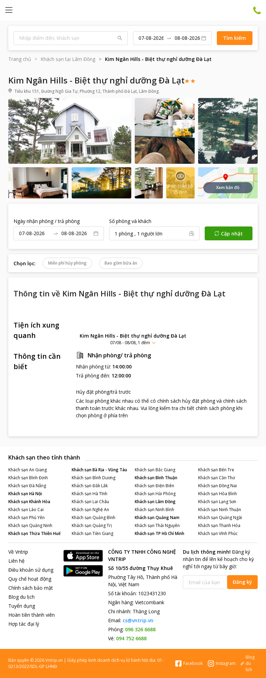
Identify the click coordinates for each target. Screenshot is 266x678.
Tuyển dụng (21, 606)
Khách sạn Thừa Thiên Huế (34, 533)
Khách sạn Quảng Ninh (30, 525)
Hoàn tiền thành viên (31, 615)
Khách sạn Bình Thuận (156, 478)
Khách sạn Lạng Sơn (217, 502)
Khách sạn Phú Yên (26, 517)
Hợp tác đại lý (23, 624)
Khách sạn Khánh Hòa (29, 502)
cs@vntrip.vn (138, 620)
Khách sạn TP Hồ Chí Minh (159, 533)
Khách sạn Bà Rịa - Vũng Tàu (99, 470)
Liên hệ (16, 560)
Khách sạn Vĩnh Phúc (218, 533)
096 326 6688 (140, 629)
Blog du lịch (21, 597)
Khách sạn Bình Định (28, 478)
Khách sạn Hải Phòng (155, 494)
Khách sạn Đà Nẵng (27, 486)
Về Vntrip (18, 551)
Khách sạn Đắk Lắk (90, 486)
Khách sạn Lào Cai (26, 509)
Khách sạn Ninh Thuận (219, 509)
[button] (133, 339)
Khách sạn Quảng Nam (157, 517)
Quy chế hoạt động (29, 579)
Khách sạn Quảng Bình (93, 517)
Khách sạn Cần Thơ (216, 478)
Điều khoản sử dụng (30, 570)
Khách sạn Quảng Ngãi (220, 517)
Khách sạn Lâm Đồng (155, 502)
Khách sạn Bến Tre (216, 470)
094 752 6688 (131, 638)
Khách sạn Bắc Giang (155, 470)
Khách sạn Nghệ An (90, 509)
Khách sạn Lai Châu (90, 502)
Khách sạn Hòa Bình (217, 494)
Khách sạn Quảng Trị (92, 525)
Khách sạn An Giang (27, 470)
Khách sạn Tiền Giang (92, 533)
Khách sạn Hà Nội (25, 494)
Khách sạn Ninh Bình (154, 509)
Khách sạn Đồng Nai (217, 486)
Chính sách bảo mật (30, 588)
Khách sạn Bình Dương (93, 478)
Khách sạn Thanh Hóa (219, 525)
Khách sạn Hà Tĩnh (89, 494)
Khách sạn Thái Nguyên (157, 525)
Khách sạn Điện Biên (154, 486)
